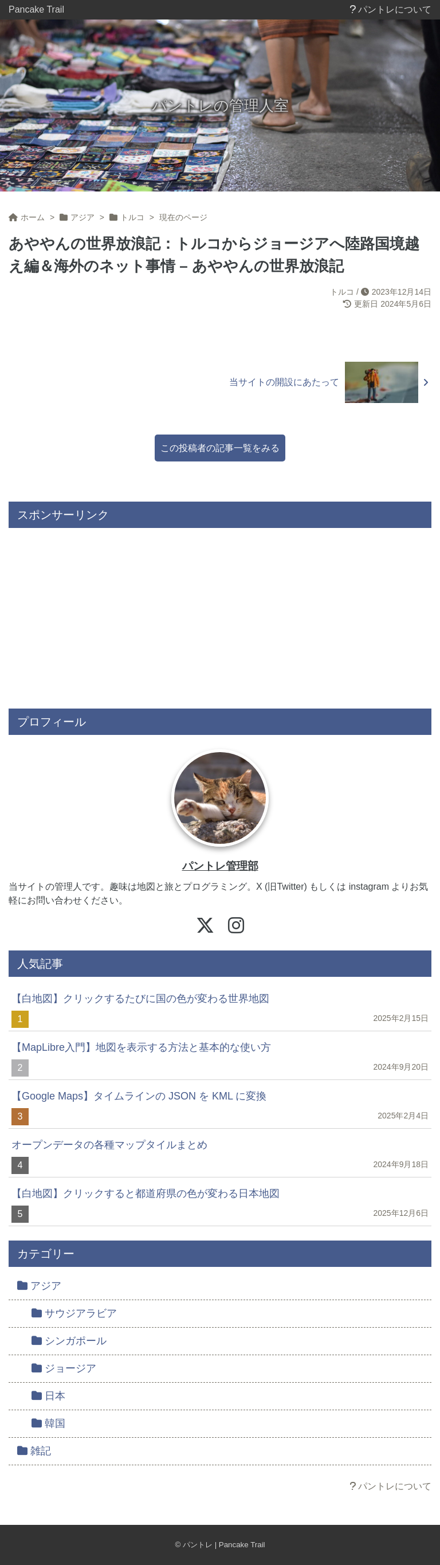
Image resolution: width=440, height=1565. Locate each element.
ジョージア (64, 1368)
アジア (39, 1286)
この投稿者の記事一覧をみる (220, 448)
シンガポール (69, 1341)
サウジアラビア (74, 1313)
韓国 (48, 1423)
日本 (48, 1396)
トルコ (342, 291)
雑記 (34, 1451)
